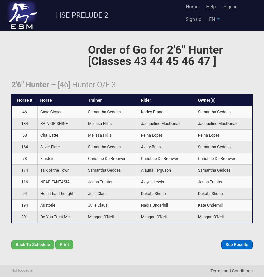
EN (214, 19)
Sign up (193, 19)
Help (211, 6)
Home (192, 6)
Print (64, 244)
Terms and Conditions (231, 270)
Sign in (231, 6)
